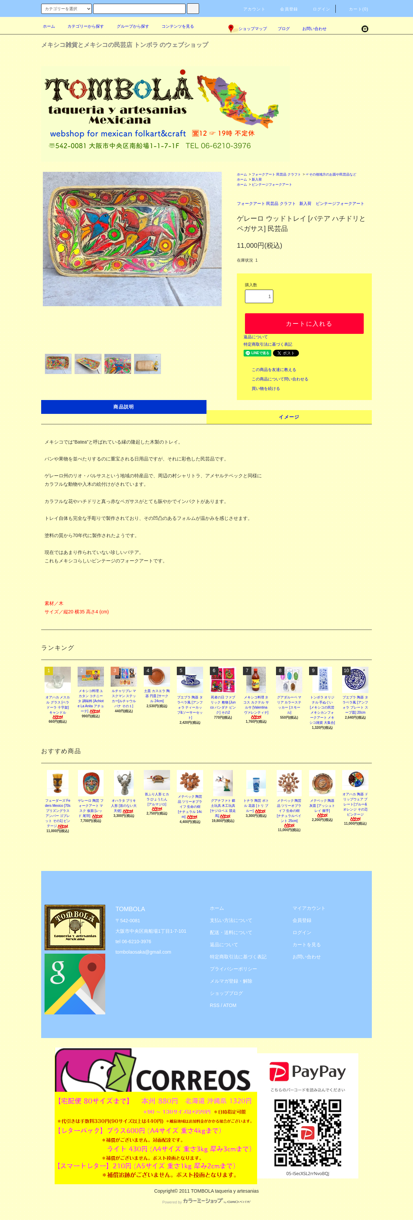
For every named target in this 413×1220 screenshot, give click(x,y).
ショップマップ (247, 28)
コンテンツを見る (174, 26)
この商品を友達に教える (270, 369)
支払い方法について (231, 920)
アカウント (250, 9)
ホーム (49, 26)
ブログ (284, 28)
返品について (256, 337)
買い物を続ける (262, 388)
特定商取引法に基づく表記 (268, 344)
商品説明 (123, 406)
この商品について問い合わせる (276, 379)
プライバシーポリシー (233, 969)
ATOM (230, 1005)
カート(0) (354, 9)
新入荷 (257, 179)
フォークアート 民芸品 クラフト (276, 174)
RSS (215, 1005)
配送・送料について (231, 932)
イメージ (289, 417)
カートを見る (307, 944)
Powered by (206, 1202)
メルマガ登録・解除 (231, 981)
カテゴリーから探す (81, 26)
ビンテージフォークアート (272, 184)
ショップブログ (226, 993)
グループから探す (129, 26)
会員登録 (285, 9)
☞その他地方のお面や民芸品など (331, 174)
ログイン (318, 9)
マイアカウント (309, 908)
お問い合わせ (310, 28)
